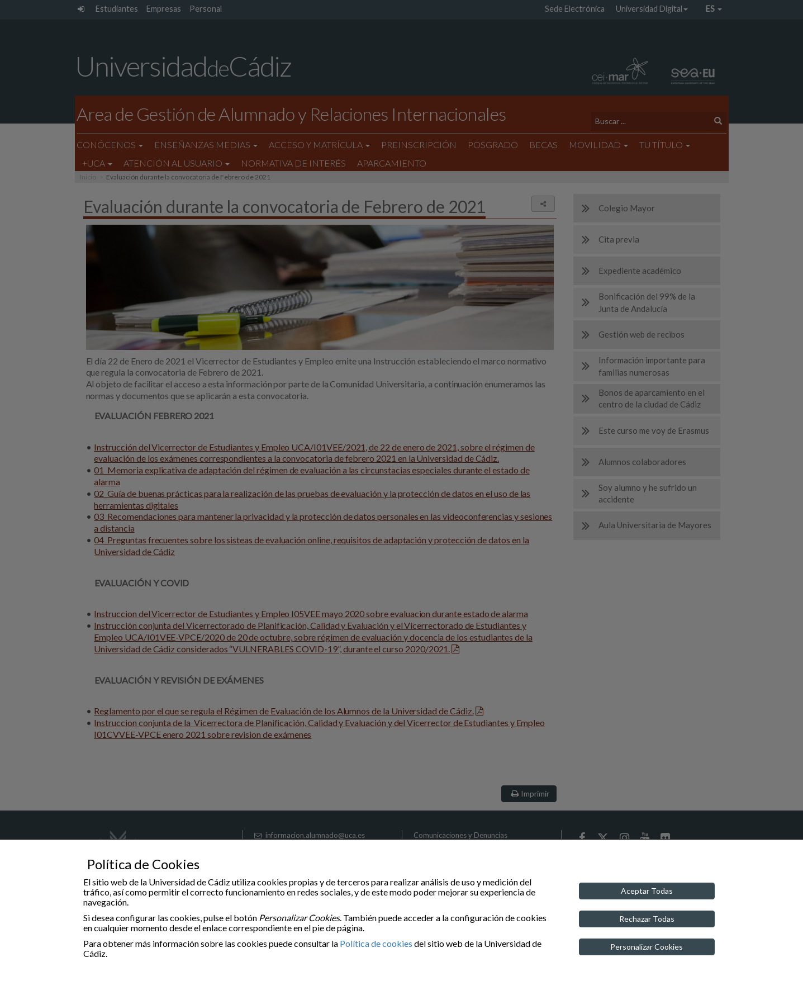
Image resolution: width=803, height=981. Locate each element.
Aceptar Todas (647, 890)
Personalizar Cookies (646, 946)
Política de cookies (376, 943)
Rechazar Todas (646, 918)
